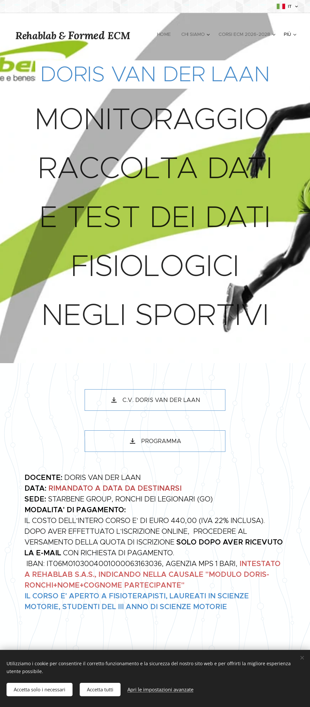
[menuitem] (165, 34)
